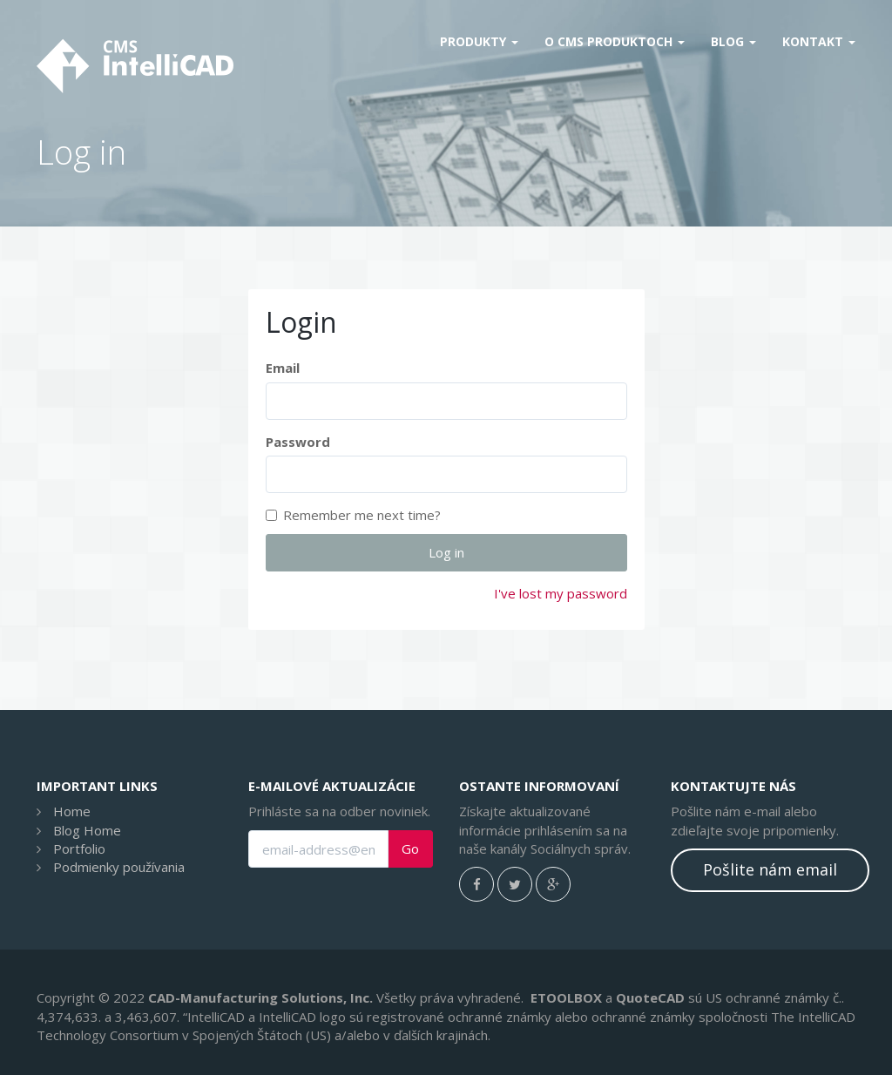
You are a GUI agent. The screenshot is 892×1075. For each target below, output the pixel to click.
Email (283, 367)
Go (410, 848)
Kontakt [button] (818, 41)
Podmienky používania (119, 867)
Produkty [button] (479, 41)
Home (72, 811)
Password (298, 441)
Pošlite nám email (770, 869)
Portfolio (79, 848)
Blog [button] (733, 41)
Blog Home (87, 830)
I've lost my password (560, 593)
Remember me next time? (353, 515)
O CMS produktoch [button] (614, 41)
